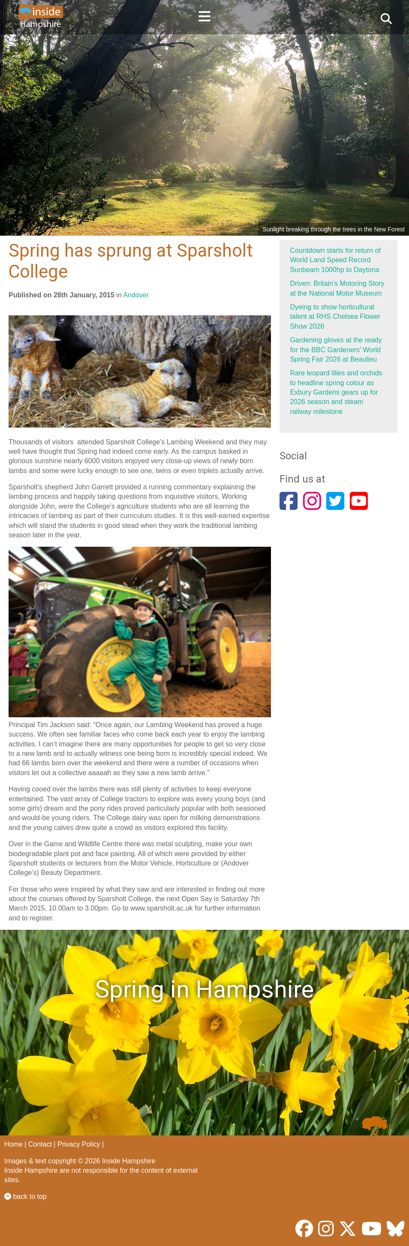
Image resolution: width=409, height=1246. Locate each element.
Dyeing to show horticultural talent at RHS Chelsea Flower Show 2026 (335, 316)
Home (13, 1144)
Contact (40, 1144)
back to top (25, 1196)
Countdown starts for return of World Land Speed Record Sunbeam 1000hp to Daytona (335, 260)
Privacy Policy (78, 1144)
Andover (136, 295)
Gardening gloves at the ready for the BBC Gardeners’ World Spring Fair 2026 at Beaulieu (336, 349)
